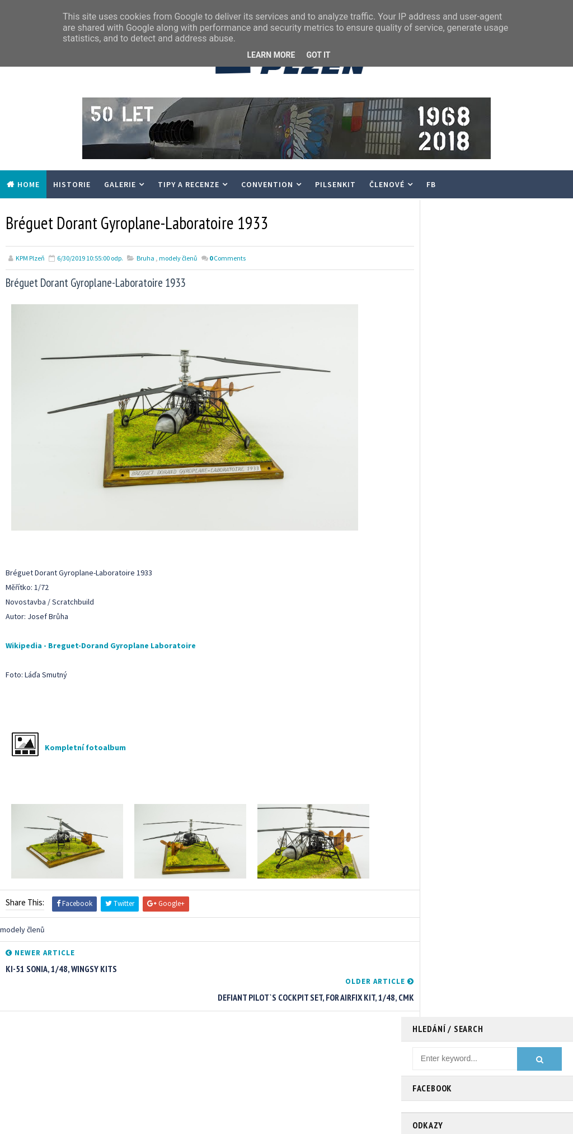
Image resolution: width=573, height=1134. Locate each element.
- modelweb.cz (437, 330)
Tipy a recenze (188, 184)
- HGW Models (435, 407)
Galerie (120, 184)
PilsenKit (335, 184)
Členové (387, 184)
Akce (401, 1047)
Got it (318, 54)
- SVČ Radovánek (440, 374)
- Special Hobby (438, 396)
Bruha (145, 257)
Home (28, 184)
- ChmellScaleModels (447, 363)
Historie (72, 184)
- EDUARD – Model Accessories (463, 385)
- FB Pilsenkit (433, 341)
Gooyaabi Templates (211, 1120)
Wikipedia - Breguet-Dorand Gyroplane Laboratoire (101, 645)
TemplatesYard (98, 1120)
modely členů (178, 257)
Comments (227, 257)
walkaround (511, 1066)
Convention (267, 184)
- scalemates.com (442, 352)
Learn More (271, 54)
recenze (464, 1066)
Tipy (484, 1047)
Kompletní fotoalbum (85, 747)
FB (431, 184)
